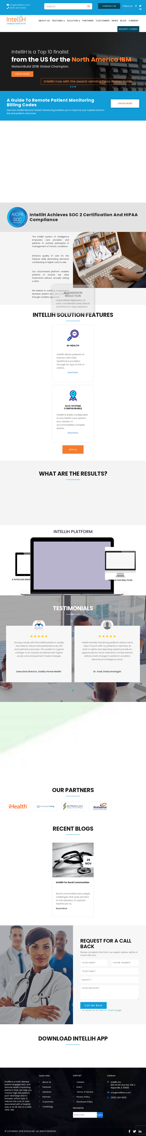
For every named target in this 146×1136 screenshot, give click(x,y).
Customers (103, 20)
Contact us (109, 5)
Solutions (46, 1092)
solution (73, 20)
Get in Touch (107, 1010)
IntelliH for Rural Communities (72, 882)
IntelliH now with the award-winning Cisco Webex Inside (88, 81)
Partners (88, 20)
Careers (133, 20)
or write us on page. (102, 1010)
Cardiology (47, 1106)
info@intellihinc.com (18, 4)
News (115, 20)
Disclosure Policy (85, 1101)
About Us (44, 20)
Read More (73, 372)
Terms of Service (85, 1092)
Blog (123, 20)
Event (79, 1087)
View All (73, 449)
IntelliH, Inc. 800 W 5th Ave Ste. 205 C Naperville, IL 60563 (123, 1085)
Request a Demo (128, 29)
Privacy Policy (83, 1096)
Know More (22, 73)
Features (58, 20)
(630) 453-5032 (16, 7)
